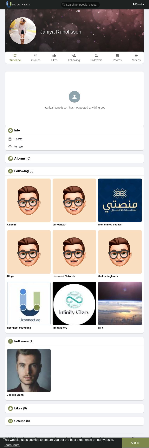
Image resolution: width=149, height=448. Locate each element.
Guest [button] (139, 4)
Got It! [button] (135, 442)
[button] (80, 4)
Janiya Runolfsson (60, 32)
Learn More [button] (12, 445)
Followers (21, 341)
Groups (19, 421)
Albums (20, 158)
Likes (18, 408)
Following (21, 171)
